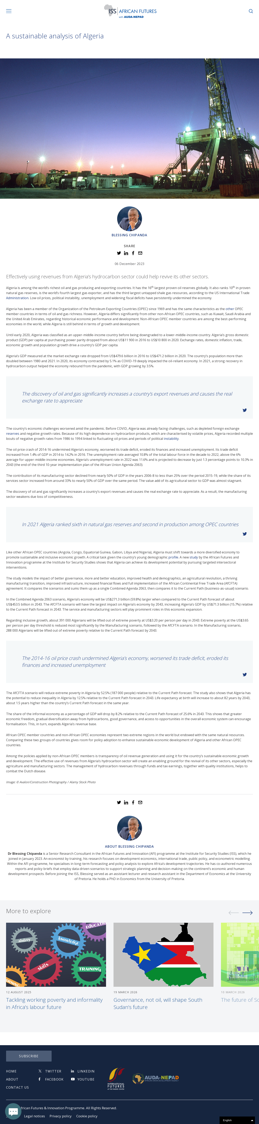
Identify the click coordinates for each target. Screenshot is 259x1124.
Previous (234, 914)
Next (247, 914)
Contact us (17, 1087)
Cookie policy (87, 1116)
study (194, 557)
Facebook (54, 1079)
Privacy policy (61, 1116)
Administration (17, 298)
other (230, 309)
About (12, 1079)
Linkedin (86, 1071)
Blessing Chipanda (129, 235)
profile (173, 557)
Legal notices (34, 1116)
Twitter (53, 1071)
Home (11, 1071)
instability (171, 438)
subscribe (28, 1056)
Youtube (85, 1079)
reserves (12, 433)
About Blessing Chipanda (129, 846)
